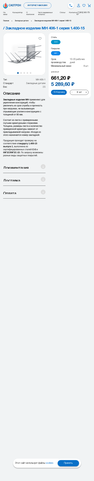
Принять (68, 463)
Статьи (62, 12)
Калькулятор (17, 12)
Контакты (73, 12)
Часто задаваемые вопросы (45, 13)
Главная (6, 21)
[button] (18, 73)
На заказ (5, 13)
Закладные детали (22, 21)
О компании (30, 13)
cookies (49, 463)
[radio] (55, 42)
